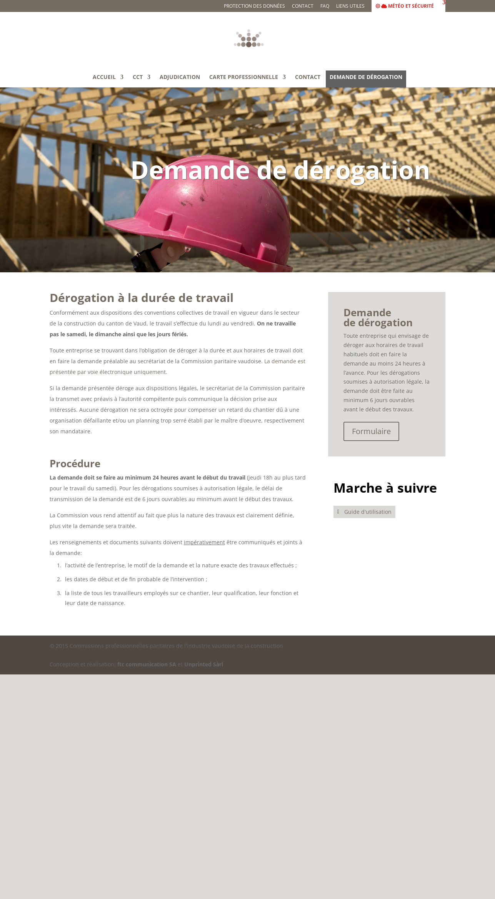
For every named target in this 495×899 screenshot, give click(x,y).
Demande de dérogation (366, 77)
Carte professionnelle (243, 77)
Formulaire (371, 431)
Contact (302, 6)
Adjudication (180, 77)
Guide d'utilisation (368, 511)
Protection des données (254, 6)
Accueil (104, 77)
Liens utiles (350, 6)
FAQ (324, 6)
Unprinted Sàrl (203, 664)
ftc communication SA (146, 664)
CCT (138, 77)
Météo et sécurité (404, 6)
